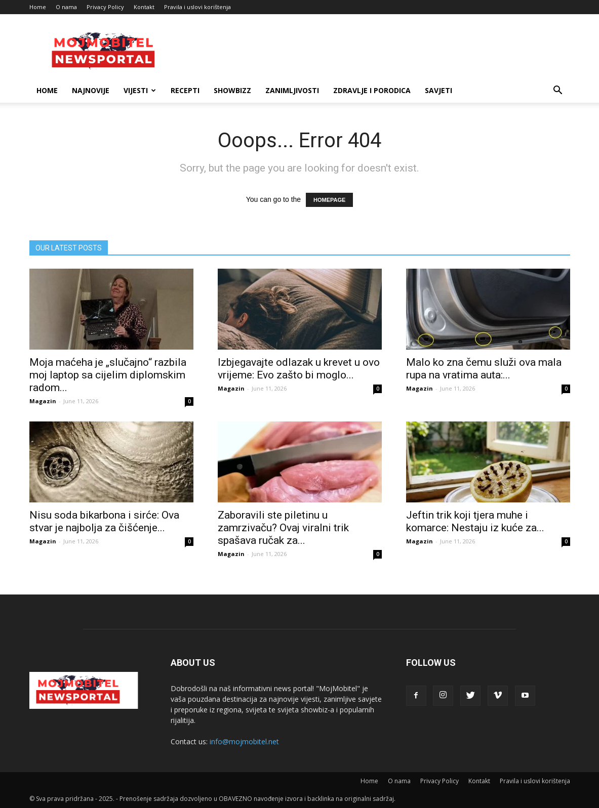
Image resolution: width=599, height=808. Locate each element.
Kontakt (144, 7)
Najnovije (90, 90)
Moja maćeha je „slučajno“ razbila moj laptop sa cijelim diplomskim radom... (107, 375)
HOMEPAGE (329, 200)
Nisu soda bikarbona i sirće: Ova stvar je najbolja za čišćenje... (104, 521)
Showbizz (232, 90)
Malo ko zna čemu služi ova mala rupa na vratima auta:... (484, 368)
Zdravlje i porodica (372, 90)
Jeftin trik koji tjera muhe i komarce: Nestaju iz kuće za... (475, 521)
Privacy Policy (105, 7)
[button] (558, 91)
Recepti (185, 90)
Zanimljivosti (292, 90)
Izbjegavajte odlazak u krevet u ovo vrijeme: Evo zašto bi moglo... (299, 368)
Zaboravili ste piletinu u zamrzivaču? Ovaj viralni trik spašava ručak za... (283, 527)
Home (37, 7)
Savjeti (438, 90)
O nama (66, 7)
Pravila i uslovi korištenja (197, 7)
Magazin (42, 401)
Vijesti (140, 90)
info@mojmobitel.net (244, 741)
